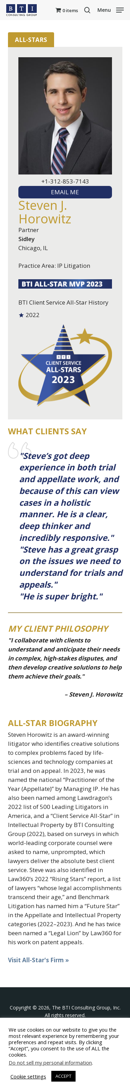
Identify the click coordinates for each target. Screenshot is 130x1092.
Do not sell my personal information (50, 1062)
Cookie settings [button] (28, 1076)
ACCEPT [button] (63, 1076)
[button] (110, 9)
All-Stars (31, 40)
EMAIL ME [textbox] (65, 192)
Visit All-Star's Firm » (38, 960)
